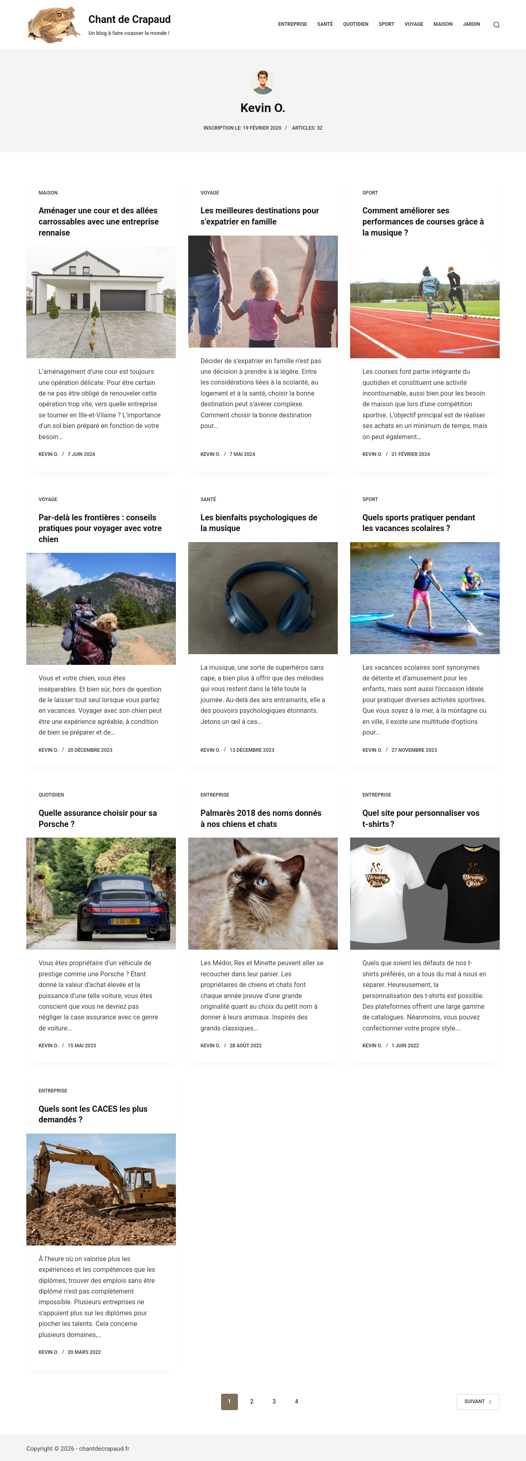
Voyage (414, 24)
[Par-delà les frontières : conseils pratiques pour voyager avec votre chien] (101, 608)
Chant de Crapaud (129, 19)
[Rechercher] (497, 25)
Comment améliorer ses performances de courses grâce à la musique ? (424, 221)
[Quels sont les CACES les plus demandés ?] (101, 1187)
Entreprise (292, 24)
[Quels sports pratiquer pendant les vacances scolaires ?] (425, 597)
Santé (325, 24)
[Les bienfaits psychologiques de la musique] (263, 597)
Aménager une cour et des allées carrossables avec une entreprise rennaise (100, 221)
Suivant (478, 1399)
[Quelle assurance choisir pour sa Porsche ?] (101, 892)
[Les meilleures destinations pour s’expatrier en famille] (263, 291)
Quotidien (356, 24)
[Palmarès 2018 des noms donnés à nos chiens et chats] (263, 892)
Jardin (471, 24)
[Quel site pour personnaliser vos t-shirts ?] (425, 892)
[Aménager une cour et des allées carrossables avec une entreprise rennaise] (101, 301)
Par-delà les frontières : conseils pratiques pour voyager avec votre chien (98, 527)
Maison (443, 24)
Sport (386, 24)
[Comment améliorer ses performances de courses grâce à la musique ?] (425, 301)
